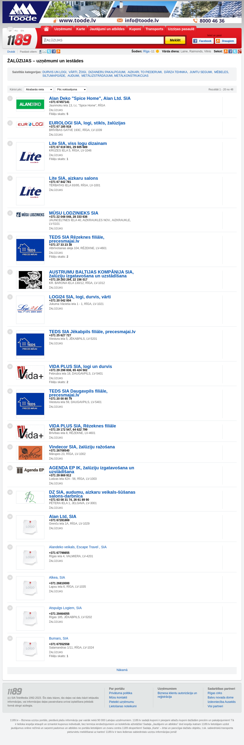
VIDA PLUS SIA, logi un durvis (80, 366)
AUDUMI (73, 75)
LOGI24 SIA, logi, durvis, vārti (80, 296)
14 (10, 468)
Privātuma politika (120, 693)
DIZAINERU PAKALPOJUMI (106, 72)
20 (10, 638)
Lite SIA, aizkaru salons (73, 178)
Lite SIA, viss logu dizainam (78, 143)
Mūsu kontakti (118, 697)
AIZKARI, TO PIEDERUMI (145, 72)
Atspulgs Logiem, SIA (65, 608)
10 (10, 366)
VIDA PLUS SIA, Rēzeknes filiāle (82, 426)
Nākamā (122, 670)
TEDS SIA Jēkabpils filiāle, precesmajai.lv (92, 331)
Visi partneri (215, 706)
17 (10, 547)
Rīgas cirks (215, 693)
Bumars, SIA (58, 638)
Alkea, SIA (57, 577)
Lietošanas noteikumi (123, 706)
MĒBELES (221, 72)
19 (10, 608)
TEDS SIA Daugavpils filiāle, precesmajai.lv (78, 393)
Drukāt (11, 51)
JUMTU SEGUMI (201, 72)
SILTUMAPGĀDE (53, 75)
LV (10, 30)
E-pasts (44, 51)
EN (22, 30)
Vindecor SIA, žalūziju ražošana (82, 446)
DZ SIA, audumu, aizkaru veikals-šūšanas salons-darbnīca (92, 494)
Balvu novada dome (221, 697)
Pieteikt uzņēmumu (121, 702)
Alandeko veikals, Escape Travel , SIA (78, 547)
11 (10, 391)
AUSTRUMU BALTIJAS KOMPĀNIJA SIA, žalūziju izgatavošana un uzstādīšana (91, 274)
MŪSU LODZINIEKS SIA (73, 213)
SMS (40, 52)
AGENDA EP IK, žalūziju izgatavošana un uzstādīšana (91, 469)
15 (10, 492)
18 (10, 577)
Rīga (146, 51)
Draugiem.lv (58, 51)
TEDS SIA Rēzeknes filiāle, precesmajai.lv (76, 239)
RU (16, 30)
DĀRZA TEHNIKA (175, 72)
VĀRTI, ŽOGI (77, 72)
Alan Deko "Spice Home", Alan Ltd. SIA (90, 98)
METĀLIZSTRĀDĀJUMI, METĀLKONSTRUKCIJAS (115, 75)
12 (10, 426)
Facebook (54, 51)
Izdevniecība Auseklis (222, 702)
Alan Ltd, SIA (62, 516)
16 (10, 516)
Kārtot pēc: (16, 89)
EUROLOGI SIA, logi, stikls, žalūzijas (87, 123)
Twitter (49, 51)
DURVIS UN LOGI (54, 72)
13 (10, 447)
